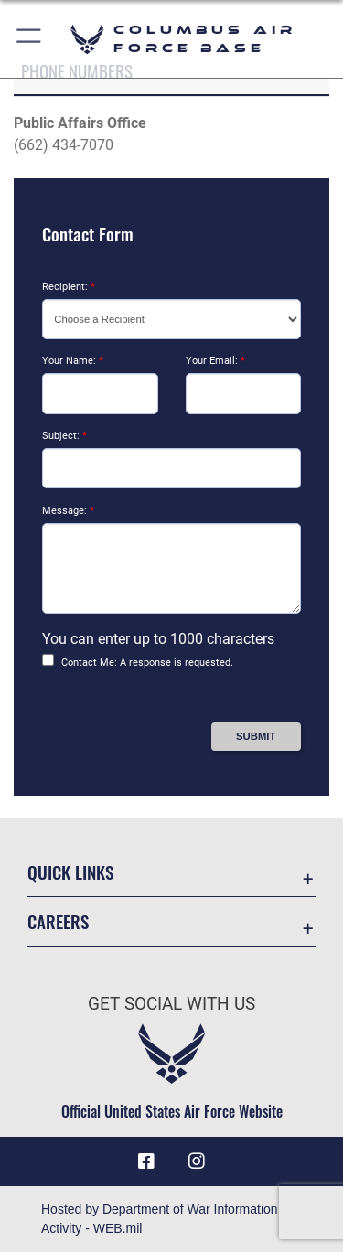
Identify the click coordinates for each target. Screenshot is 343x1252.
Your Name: (72, 361)
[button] (29, 39)
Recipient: (68, 287)
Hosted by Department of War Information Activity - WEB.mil (159, 1219)
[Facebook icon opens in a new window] (146, 1161)
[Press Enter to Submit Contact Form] (256, 736)
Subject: (64, 436)
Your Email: (215, 361)
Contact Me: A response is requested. (147, 663)
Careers (58, 921)
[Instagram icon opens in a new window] (196, 1161)
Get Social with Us (171, 1003)
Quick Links (70, 872)
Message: (68, 511)
